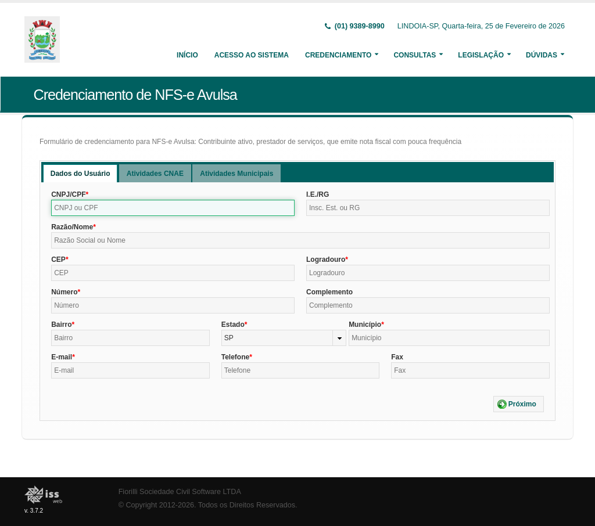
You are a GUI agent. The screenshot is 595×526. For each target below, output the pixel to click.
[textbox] (173, 208)
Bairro (61, 324)
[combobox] (283, 338)
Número (64, 292)
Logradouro (325, 259)
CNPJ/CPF (68, 194)
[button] (518, 404)
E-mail (61, 357)
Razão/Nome (72, 227)
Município (365, 324)
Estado (233, 324)
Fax (397, 357)
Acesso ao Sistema (251, 55)
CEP (58, 259)
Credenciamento (338, 55)
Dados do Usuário (80, 174)
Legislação (481, 55)
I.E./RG (317, 194)
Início (187, 55)
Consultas (414, 55)
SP (229, 338)
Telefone (235, 357)
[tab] (80, 173)
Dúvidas (541, 55)
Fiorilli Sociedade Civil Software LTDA (180, 492)
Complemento (329, 292)
